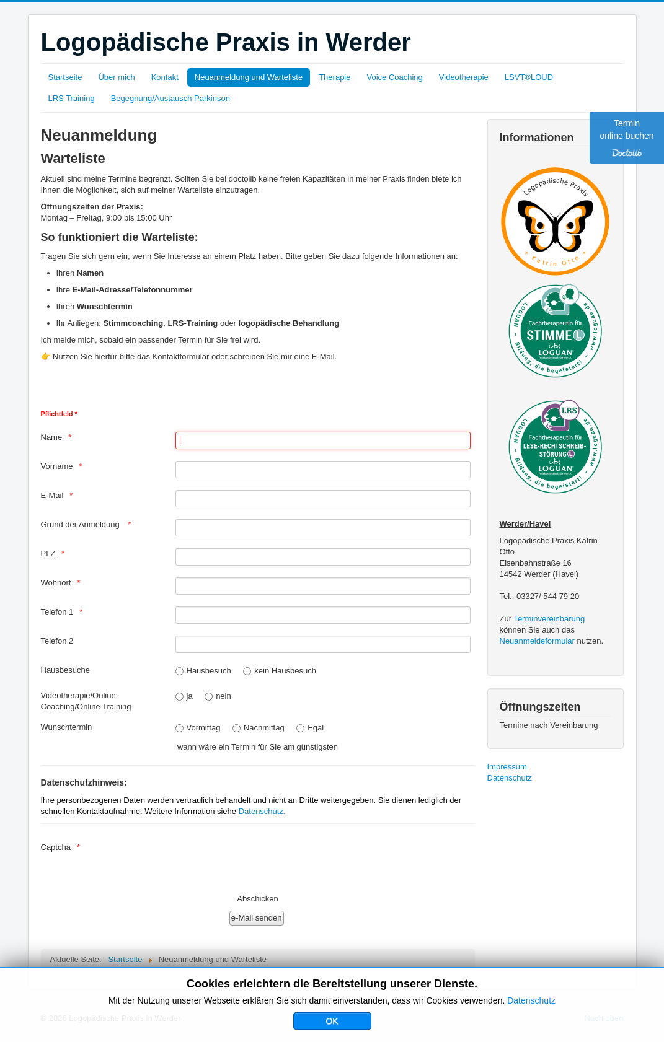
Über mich (116, 77)
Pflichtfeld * (59, 414)
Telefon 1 (57, 611)
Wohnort (56, 582)
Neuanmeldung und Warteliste (249, 77)
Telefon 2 (57, 641)
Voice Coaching (394, 77)
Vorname (57, 466)
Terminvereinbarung (549, 618)
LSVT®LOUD (529, 77)
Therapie (334, 77)
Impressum (507, 766)
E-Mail (52, 495)
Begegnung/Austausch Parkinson (170, 98)
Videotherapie (464, 77)
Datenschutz (509, 777)
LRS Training (71, 98)
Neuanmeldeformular (537, 641)
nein (223, 696)
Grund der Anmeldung (81, 524)
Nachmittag (264, 727)
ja (190, 696)
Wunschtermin (66, 727)
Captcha (56, 847)
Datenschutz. (262, 811)
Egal (316, 727)
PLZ (48, 553)
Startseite (65, 77)
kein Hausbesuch (285, 670)
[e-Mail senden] (256, 918)
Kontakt (165, 77)
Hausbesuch (209, 670)
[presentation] (269, 860)
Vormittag (204, 727)
